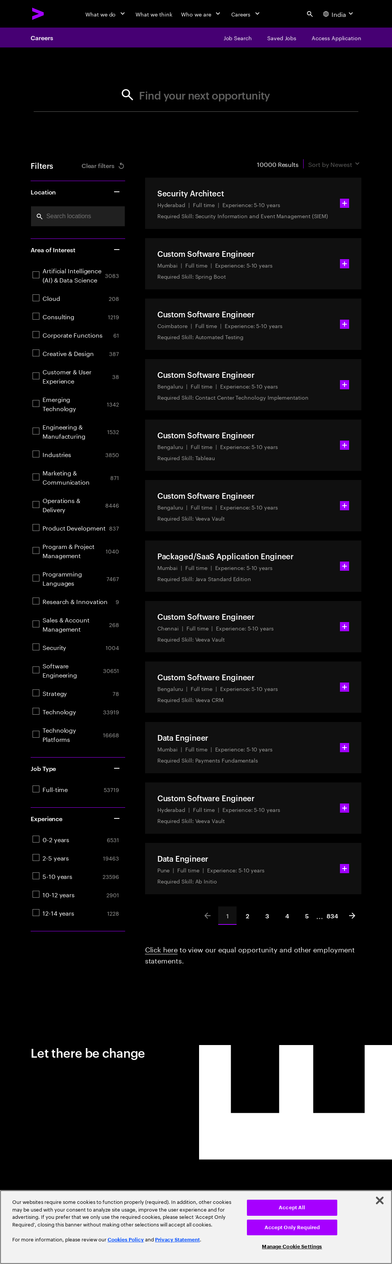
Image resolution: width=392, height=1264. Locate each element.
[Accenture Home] (38, 13)
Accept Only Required (292, 1227)
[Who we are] (201, 14)
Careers (42, 37)
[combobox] (78, 216)
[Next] (352, 915)
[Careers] (246, 14)
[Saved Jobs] (282, 37)
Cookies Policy (126, 1239)
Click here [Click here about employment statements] (161, 948)
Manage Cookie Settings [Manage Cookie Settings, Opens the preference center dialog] (292, 1246)
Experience (76, 818)
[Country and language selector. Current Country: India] (339, 14)
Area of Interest (76, 249)
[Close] (379, 1200)
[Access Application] (336, 37)
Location (76, 192)
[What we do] (105, 14)
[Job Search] (238, 37)
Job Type (76, 768)
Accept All (292, 1207)
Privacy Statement (177, 1239)
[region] (196, 1227)
